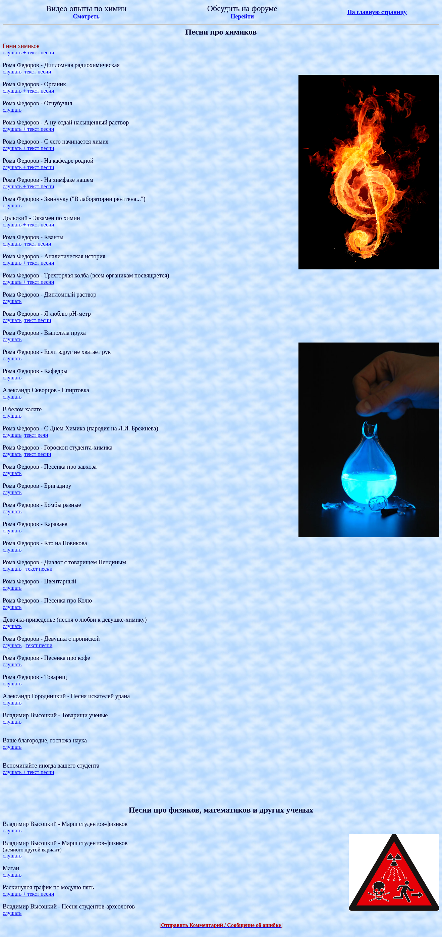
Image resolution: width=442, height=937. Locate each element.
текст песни (37, 71)
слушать (12, 71)
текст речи (36, 435)
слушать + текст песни (28, 52)
